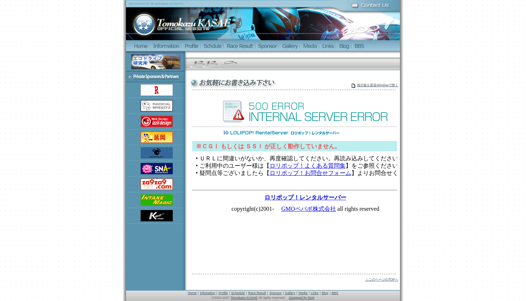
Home (192, 293)
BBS (335, 293)
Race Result (257, 293)
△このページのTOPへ (381, 279)
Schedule (238, 293)
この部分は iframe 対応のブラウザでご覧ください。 (293, 182)
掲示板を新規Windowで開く (377, 85)
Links (315, 293)
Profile (223, 293)
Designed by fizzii (302, 298)
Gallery (290, 293)
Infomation (207, 293)
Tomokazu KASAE (244, 298)
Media (303, 293)
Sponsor (275, 293)
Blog (325, 293)
